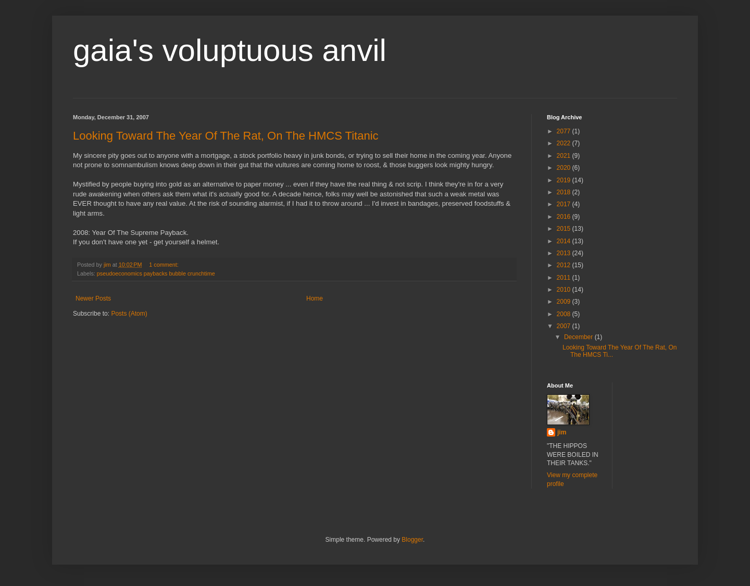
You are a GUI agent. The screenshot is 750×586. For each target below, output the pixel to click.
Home (314, 298)
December (579, 337)
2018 (564, 192)
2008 (564, 314)
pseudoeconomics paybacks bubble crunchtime (156, 273)
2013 (564, 253)
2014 (564, 241)
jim (561, 432)
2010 (564, 289)
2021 (564, 155)
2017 (564, 204)
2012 (564, 265)
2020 (564, 167)
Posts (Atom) (129, 313)
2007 (564, 326)
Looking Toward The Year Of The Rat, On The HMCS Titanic (226, 135)
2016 (564, 216)
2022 (564, 143)
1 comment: (164, 264)
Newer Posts (93, 298)
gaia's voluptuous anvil (229, 50)
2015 (564, 228)
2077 (564, 131)
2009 (564, 301)
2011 (564, 277)
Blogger (412, 539)
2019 (564, 180)
